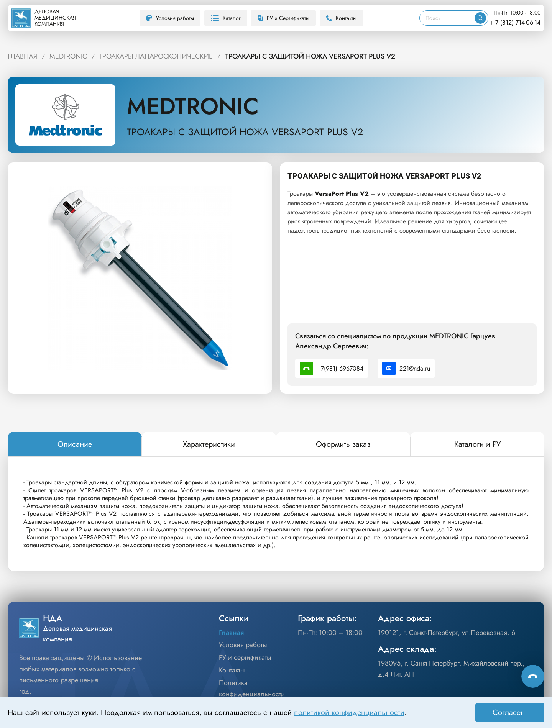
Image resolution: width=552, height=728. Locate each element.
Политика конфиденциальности (252, 688)
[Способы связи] (532, 676)
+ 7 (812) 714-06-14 (515, 22)
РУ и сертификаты (245, 657)
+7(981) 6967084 (331, 368)
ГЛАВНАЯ (22, 56)
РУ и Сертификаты (283, 18)
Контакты (341, 18)
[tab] (75, 444)
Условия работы (170, 18)
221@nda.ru (406, 368)
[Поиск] (447, 18)
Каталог (226, 18)
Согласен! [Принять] (510, 712)
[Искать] (480, 18)
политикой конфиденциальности (349, 712)
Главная (231, 633)
